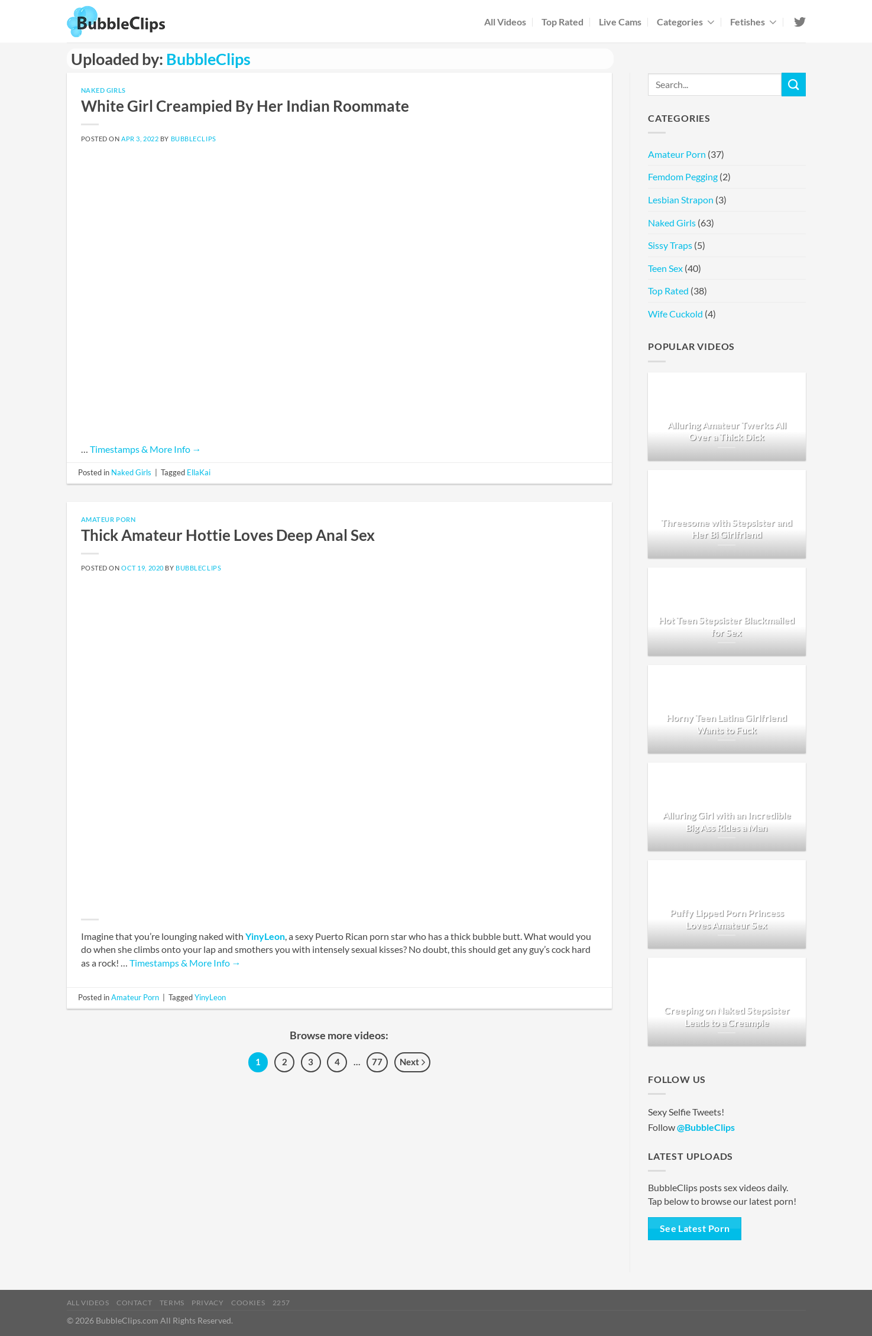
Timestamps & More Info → (146, 449)
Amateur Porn (108, 519)
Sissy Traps (670, 245)
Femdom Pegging (683, 176)
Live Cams (620, 21)
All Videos (505, 21)
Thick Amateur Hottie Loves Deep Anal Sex (228, 535)
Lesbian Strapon (681, 199)
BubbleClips (208, 59)
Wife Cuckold (675, 313)
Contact (134, 1302)
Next (412, 1062)
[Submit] (793, 84)
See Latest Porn (695, 1228)
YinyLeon (265, 936)
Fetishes (753, 21)
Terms (172, 1302)
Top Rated (563, 21)
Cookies (248, 1302)
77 (377, 1061)
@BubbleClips (706, 1127)
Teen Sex (665, 268)
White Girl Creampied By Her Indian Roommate (245, 106)
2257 (281, 1302)
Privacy (207, 1302)
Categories (686, 21)
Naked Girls (103, 90)
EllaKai (198, 472)
